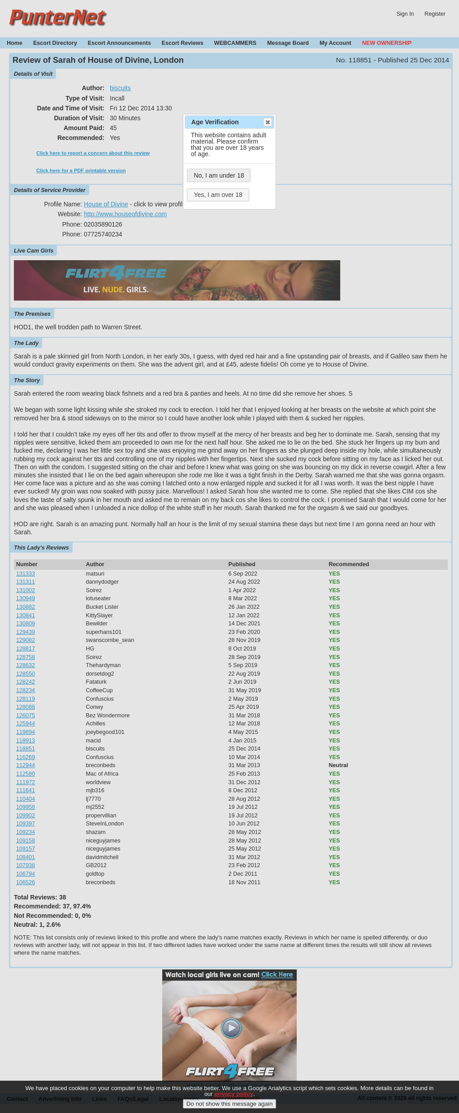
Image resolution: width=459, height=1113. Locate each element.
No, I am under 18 (219, 175)
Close (267, 122)
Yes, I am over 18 (218, 194)
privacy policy (233, 1099)
